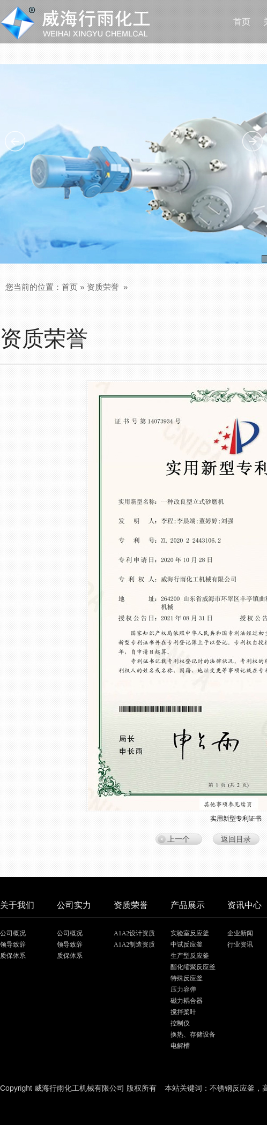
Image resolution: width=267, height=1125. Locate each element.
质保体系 (13, 955)
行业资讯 (240, 944)
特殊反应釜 (186, 978)
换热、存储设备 (193, 1034)
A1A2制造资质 (134, 944)
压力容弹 (183, 989)
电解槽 (180, 1045)
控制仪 (180, 1023)
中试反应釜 (186, 944)
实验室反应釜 (189, 933)
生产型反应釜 (189, 955)
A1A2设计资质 (134, 933)
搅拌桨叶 (183, 1012)
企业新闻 (240, 933)
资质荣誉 (103, 286)
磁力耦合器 (186, 1000)
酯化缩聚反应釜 (193, 967)
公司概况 (13, 933)
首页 (70, 286)
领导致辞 (13, 944)
